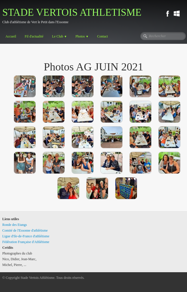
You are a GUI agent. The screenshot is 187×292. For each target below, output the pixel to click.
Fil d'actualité (34, 36)
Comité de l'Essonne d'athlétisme (25, 230)
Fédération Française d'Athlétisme (25, 242)
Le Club (59, 36)
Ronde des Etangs (14, 225)
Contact (102, 36)
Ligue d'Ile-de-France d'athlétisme (25, 236)
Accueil (10, 36)
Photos (82, 36)
